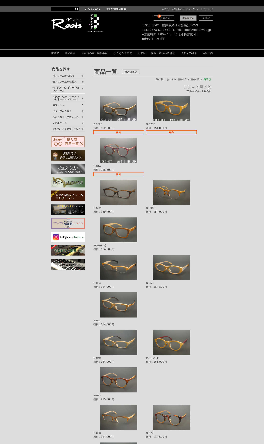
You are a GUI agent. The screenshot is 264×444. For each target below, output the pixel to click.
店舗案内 (207, 53)
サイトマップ (207, 9)
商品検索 (70, 53)
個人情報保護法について (145, 410)
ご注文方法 (137, 400)
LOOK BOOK (138, 419)
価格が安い (181, 79)
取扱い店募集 (138, 386)
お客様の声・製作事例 (94, 53)
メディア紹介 (188, 53)
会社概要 (136, 415)
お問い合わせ (193, 9)
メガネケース (60, 123)
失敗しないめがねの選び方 (146, 374)
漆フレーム (58, 105)
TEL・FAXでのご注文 (143, 391)
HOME (55, 53)
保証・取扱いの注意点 (143, 405)
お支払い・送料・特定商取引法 (156, 53)
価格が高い (195, 79)
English (206, 18)
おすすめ (168, 79)
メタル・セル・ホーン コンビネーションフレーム (66, 98)
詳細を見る (112, 116)
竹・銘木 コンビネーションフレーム (66, 89)
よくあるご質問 (122, 53)
